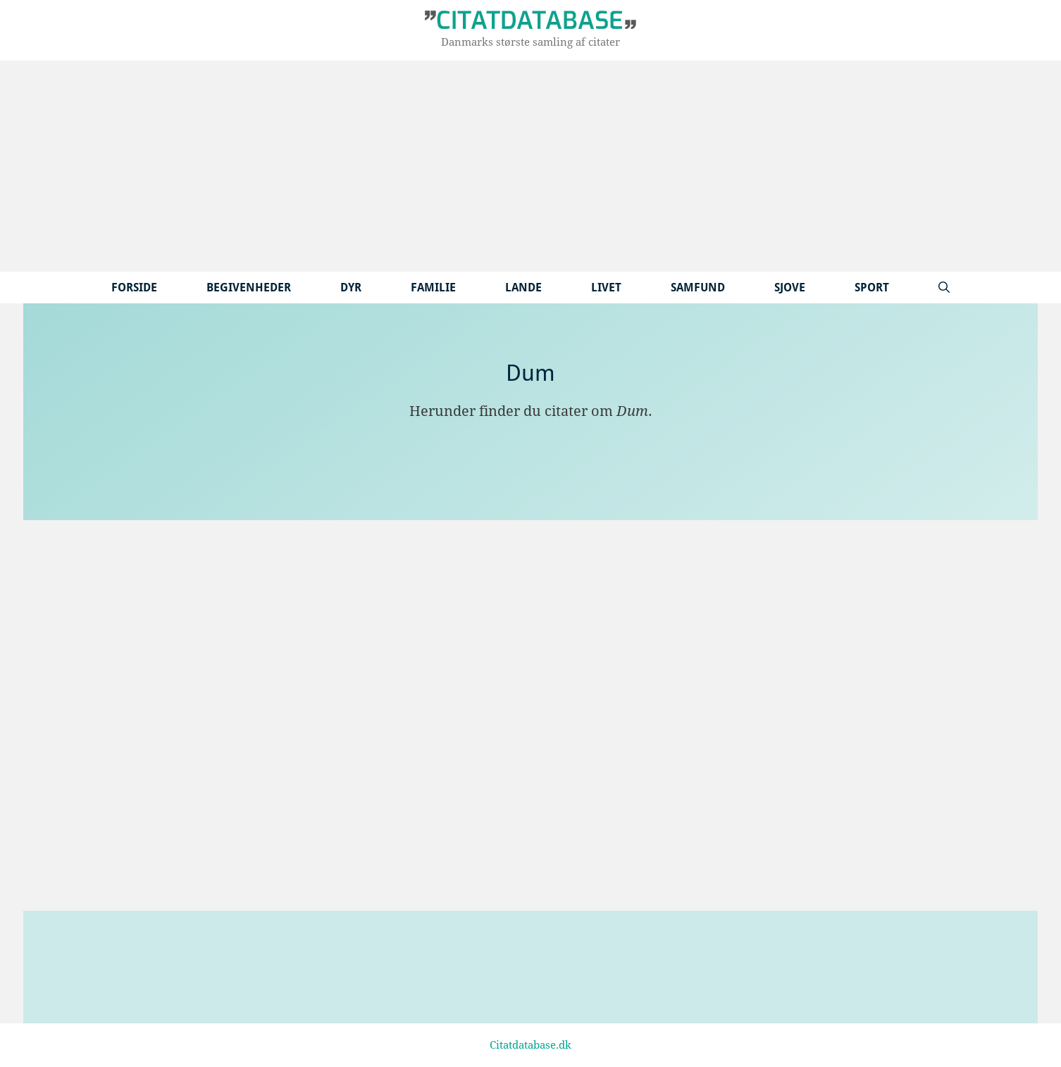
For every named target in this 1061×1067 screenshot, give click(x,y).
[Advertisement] (530, 166)
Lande (523, 287)
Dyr (350, 287)
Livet (606, 287)
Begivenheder (248, 287)
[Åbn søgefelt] (944, 287)
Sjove (789, 287)
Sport (872, 287)
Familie (433, 287)
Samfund (698, 287)
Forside (134, 287)
